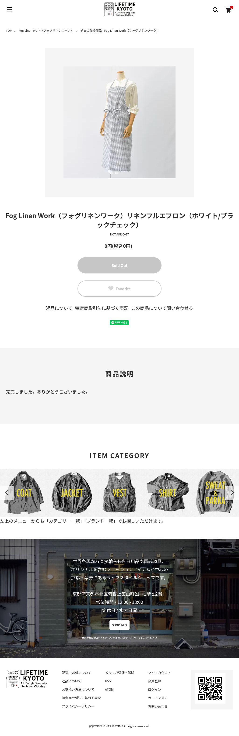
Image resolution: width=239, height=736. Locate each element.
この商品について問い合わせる (162, 308)
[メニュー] (9, 9)
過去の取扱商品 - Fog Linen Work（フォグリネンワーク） (120, 30)
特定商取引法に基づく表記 (101, 308)
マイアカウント (159, 672)
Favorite (119, 288)
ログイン (154, 689)
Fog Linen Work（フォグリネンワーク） (46, 30)
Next (232, 493)
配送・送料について (76, 672)
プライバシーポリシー (78, 706)
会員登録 (154, 681)
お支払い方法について (78, 689)
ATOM (109, 689)
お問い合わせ (158, 706)
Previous (7, 493)
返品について (59, 308)
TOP (9, 30)
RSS (108, 681)
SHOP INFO (119, 625)
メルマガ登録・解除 (119, 672)
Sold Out (119, 265)
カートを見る (158, 697)
